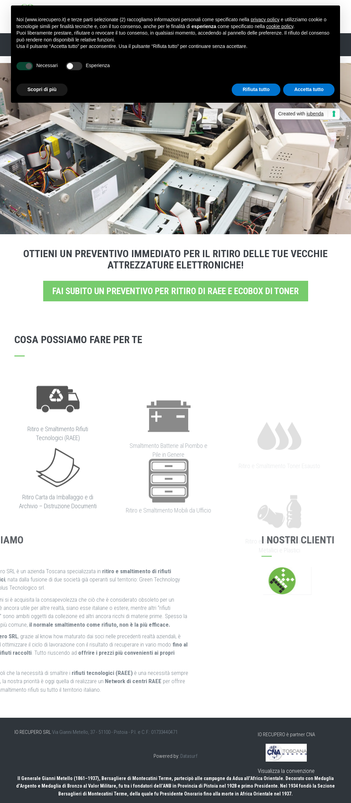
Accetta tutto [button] (309, 89)
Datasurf (188, 756)
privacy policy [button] (265, 19)
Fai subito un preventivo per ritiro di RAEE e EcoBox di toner (175, 291)
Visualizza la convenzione (286, 770)
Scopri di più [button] (42, 89)
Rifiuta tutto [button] (256, 89)
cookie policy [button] (279, 26)
